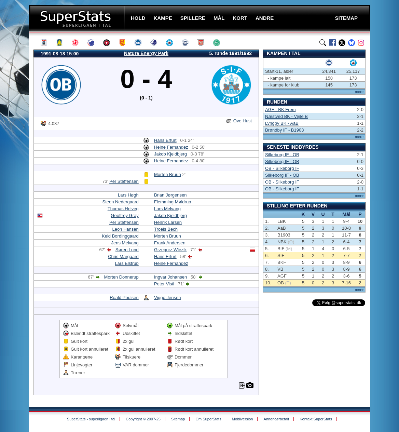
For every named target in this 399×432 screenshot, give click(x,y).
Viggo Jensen (167, 297)
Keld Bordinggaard (120, 236)
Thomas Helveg (123, 208)
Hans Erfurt (165, 140)
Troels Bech (166, 229)
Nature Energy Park (146, 53)
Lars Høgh (128, 195)
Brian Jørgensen (170, 195)
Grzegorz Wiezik (170, 249)
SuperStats (77, 18)
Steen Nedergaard (120, 201)
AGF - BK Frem (280, 109)
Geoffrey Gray (124, 215)
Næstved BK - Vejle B (286, 116)
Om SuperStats (208, 419)
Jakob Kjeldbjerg (170, 154)
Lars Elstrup (126, 263)
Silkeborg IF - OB (282, 154)
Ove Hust (242, 120)
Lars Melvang (167, 208)
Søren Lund (127, 249)
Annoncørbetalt (276, 419)
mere (359, 92)
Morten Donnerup (121, 277)
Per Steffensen (124, 181)
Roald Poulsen (124, 297)
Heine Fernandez (171, 147)
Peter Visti (164, 283)
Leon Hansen (125, 229)
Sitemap (178, 419)
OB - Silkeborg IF (282, 168)
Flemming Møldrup (172, 201)
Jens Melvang (125, 242)
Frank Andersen (169, 242)
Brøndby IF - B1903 (284, 130)
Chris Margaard (123, 256)
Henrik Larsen (168, 222)
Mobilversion (242, 419)
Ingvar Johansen (170, 277)
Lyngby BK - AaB (282, 123)
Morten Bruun (167, 174)
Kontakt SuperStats (316, 419)
